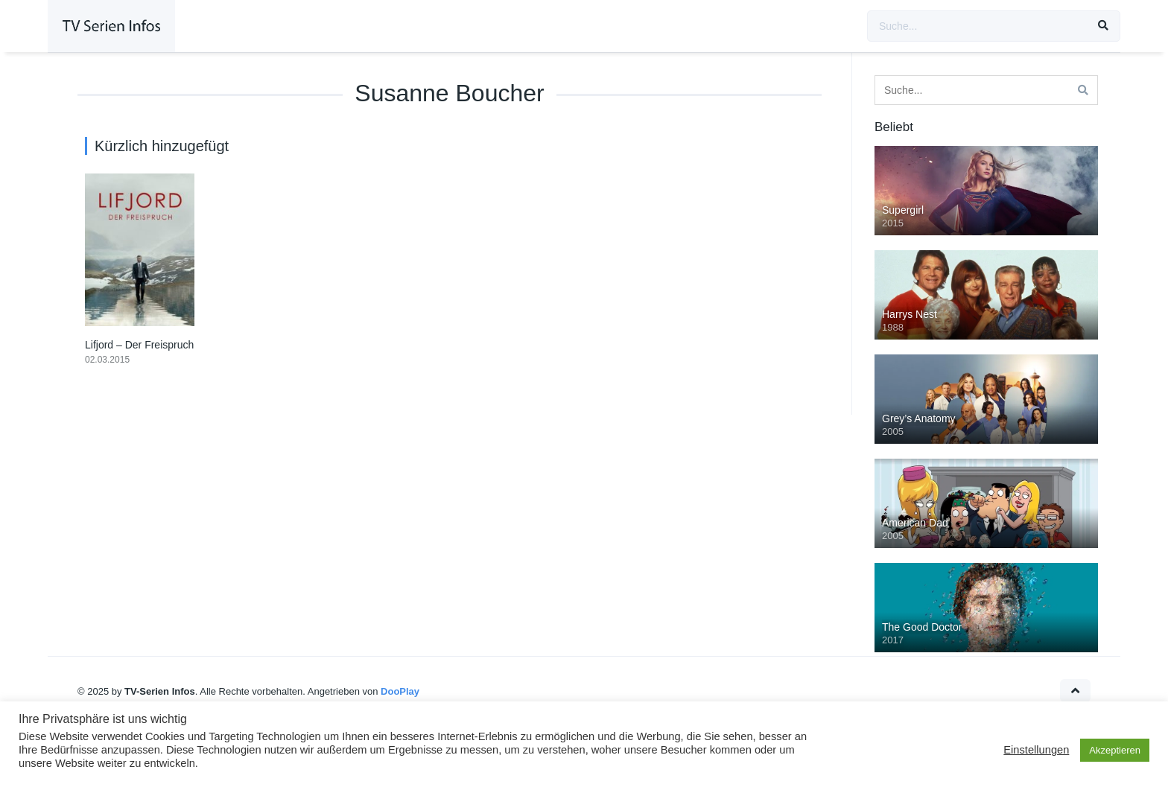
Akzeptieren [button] (1114, 750)
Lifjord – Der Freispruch (139, 345)
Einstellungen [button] (1036, 750)
